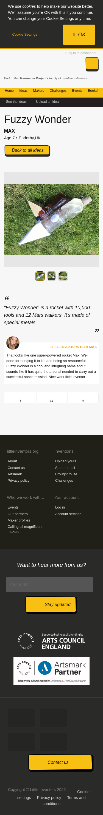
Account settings (68, 514)
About (12, 461)
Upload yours (65, 461)
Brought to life (66, 474)
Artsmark (15, 474)
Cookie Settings (23, 34)
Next (94, 275)
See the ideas (16, 102)
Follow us (21, 742)
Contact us (16, 468)
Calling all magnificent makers (25, 529)
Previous (8, 275)
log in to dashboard (80, 53)
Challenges (64, 480)
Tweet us (53, 718)
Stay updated (58, 604)
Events (13, 507)
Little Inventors (28, 63)
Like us (21, 718)
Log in (60, 507)
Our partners (18, 514)
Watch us (53, 742)
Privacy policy (18, 480)
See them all (65, 468)
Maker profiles (19, 520)
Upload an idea (47, 102)
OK (79, 34)
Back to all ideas (28, 150)
